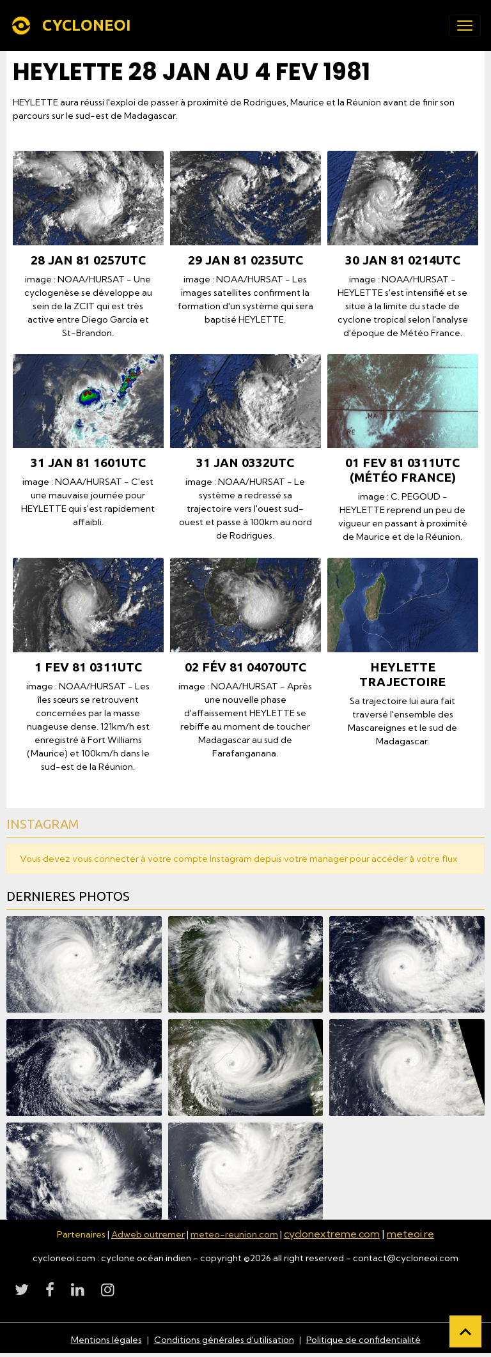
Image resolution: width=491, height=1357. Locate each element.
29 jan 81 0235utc (245, 260)
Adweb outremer (148, 1234)
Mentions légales (106, 1340)
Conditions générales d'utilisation (224, 1340)
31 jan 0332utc (245, 463)
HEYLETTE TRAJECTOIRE (402, 674)
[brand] (73, 25)
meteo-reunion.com (234, 1234)
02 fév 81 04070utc (245, 667)
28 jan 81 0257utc (88, 260)
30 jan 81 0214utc (402, 260)
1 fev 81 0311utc (88, 667)
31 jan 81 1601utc (88, 463)
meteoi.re (410, 1233)
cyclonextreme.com (332, 1233)
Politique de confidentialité (363, 1340)
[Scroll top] (465, 1331)
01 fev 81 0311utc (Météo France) (402, 470)
